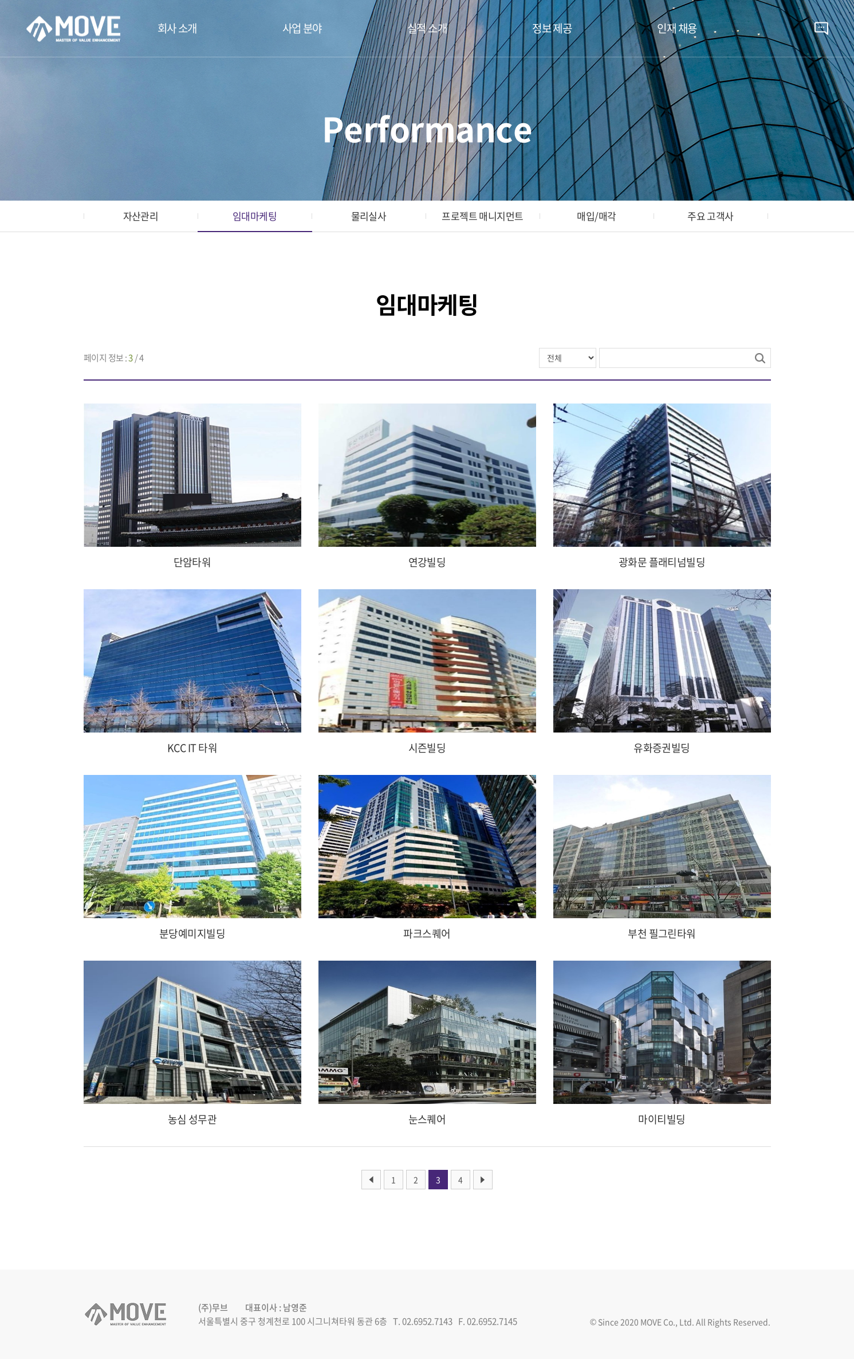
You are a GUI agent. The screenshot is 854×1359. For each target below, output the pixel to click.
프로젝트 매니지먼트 (483, 216)
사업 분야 (302, 28)
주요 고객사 (710, 216)
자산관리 (141, 216)
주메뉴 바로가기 (0, 0)
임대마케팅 (255, 216)
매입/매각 (596, 216)
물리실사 (369, 216)
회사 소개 (177, 28)
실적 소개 (427, 28)
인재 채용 (676, 28)
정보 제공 (552, 28)
